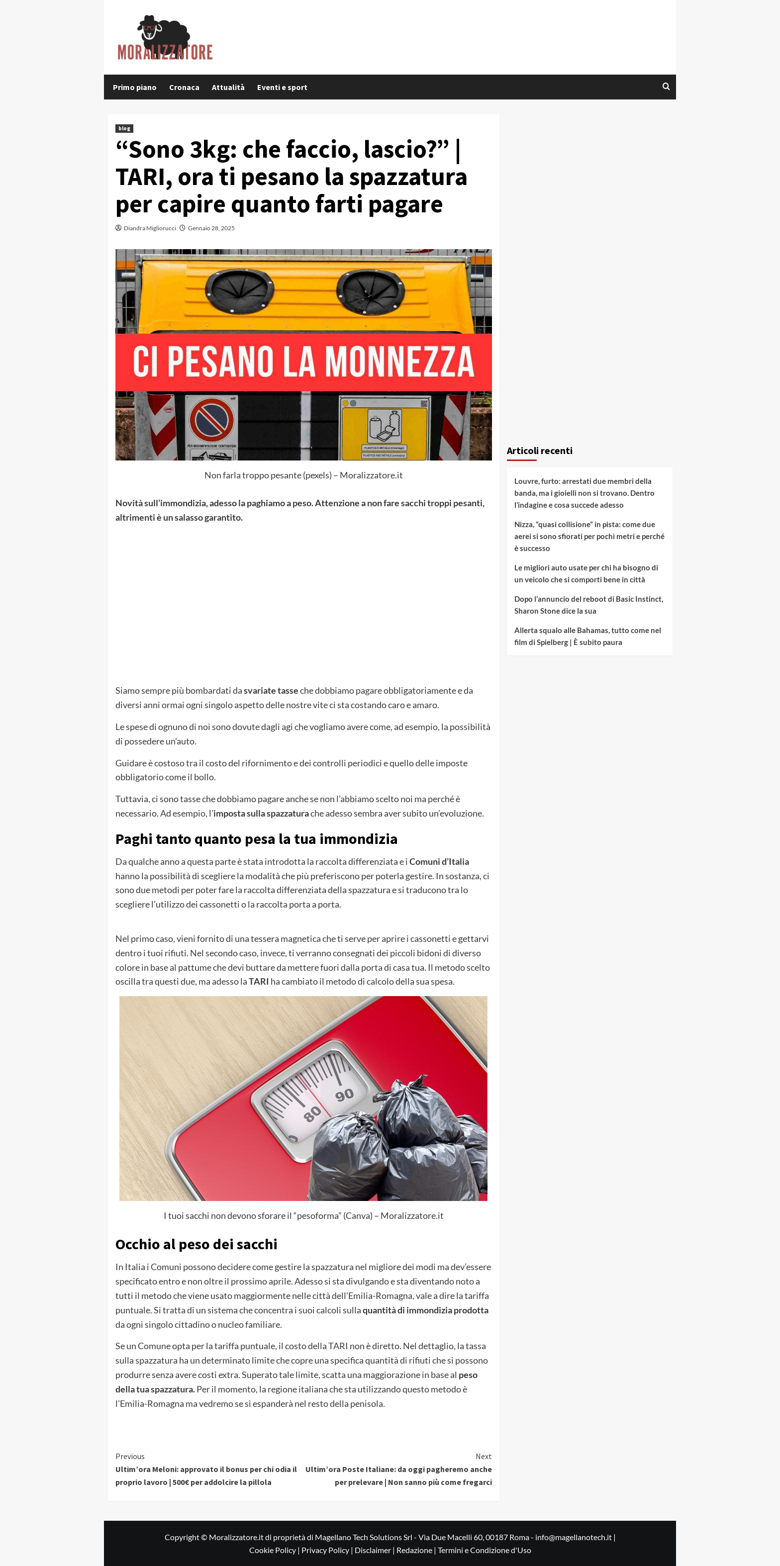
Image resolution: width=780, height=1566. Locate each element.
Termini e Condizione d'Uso (484, 1550)
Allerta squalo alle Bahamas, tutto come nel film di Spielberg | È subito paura (587, 636)
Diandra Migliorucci (150, 228)
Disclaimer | (375, 1550)
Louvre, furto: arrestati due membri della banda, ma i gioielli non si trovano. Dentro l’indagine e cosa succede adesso (584, 492)
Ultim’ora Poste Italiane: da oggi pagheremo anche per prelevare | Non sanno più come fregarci (397, 1468)
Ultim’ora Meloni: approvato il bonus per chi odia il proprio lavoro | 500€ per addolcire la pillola (209, 1468)
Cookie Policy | (275, 1550)
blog (124, 128)
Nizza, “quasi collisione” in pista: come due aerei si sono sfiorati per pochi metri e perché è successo (589, 536)
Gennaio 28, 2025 (211, 228)
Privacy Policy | (328, 1550)
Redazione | (417, 1550)
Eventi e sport (282, 87)
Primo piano (135, 87)
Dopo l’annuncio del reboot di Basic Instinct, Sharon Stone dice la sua (588, 604)
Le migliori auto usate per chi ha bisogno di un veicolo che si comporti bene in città (586, 573)
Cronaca (184, 87)
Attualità (228, 87)
